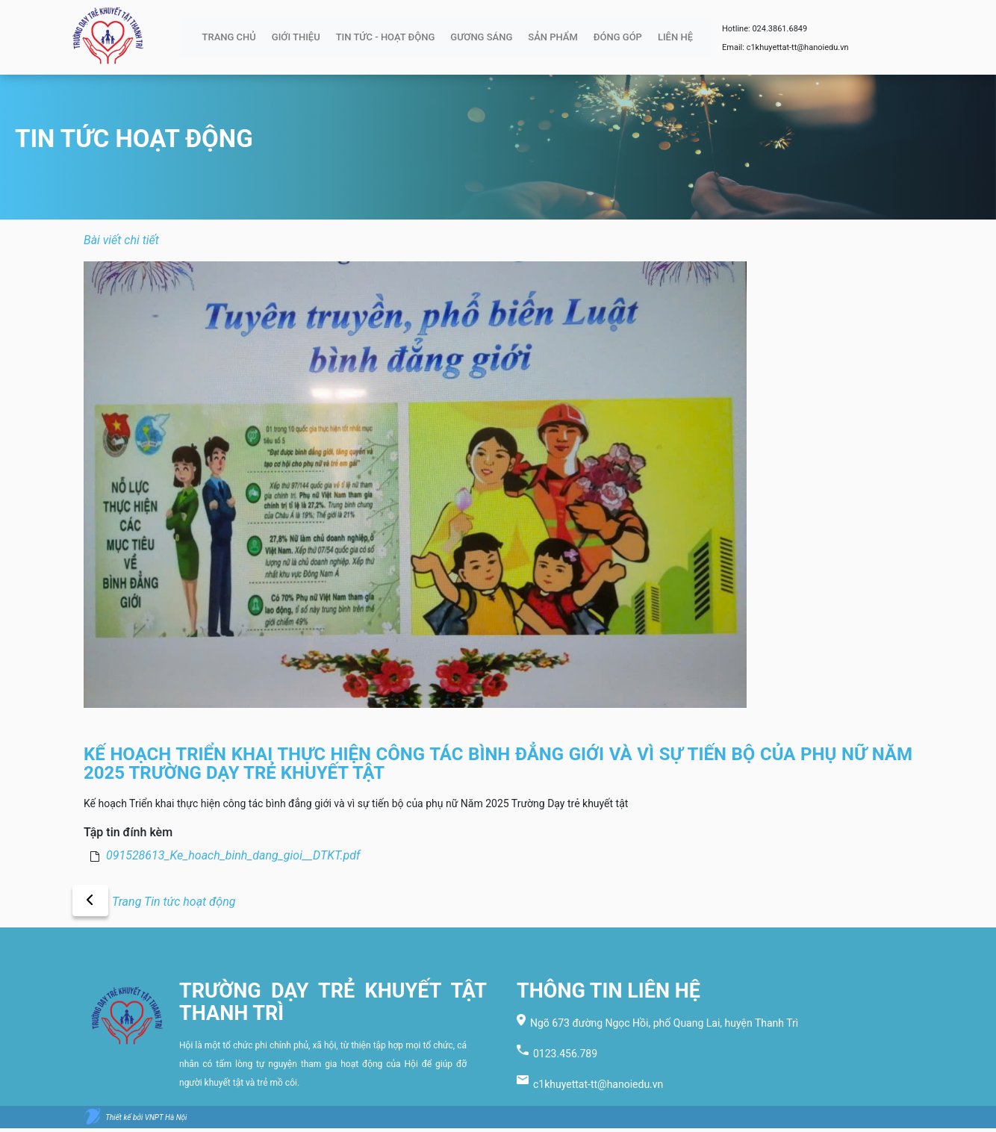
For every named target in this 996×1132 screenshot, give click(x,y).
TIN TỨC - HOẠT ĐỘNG (385, 37)
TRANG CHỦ (229, 37)
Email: (734, 47)
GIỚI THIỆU (296, 37)
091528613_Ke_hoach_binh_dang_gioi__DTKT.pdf (233, 855)
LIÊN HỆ (675, 37)
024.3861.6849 (779, 29)
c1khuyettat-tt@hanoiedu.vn (798, 47)
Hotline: (737, 29)
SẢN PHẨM (553, 37)
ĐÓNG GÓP (618, 37)
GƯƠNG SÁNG (481, 37)
